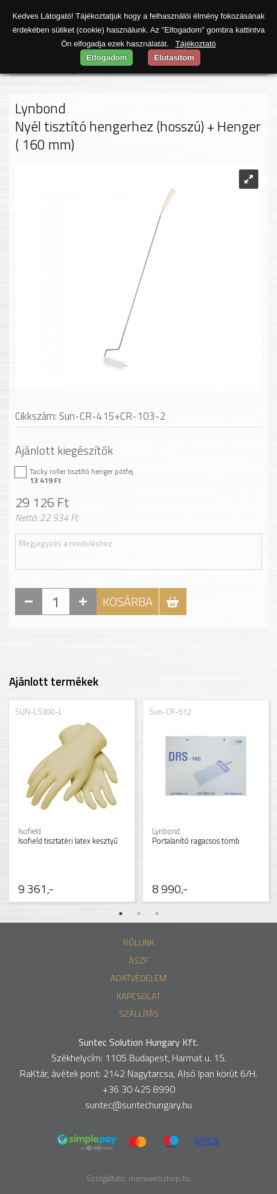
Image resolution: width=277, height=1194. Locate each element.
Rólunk (138, 942)
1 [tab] (121, 914)
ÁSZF (138, 960)
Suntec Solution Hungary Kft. (138, 1042)
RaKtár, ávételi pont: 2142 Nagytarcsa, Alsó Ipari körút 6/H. (138, 1073)
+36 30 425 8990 (139, 1089)
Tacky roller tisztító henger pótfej (132, 476)
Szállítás (139, 1013)
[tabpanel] (72, 802)
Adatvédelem (138, 978)
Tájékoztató (196, 43)
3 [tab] (157, 914)
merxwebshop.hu (160, 1178)
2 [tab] (139, 914)
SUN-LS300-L (38, 712)
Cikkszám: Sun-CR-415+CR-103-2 (90, 416)
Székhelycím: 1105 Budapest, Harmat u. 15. (138, 1057)
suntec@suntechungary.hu (138, 1105)
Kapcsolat (138, 996)
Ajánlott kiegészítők (64, 450)
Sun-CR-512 (170, 712)
